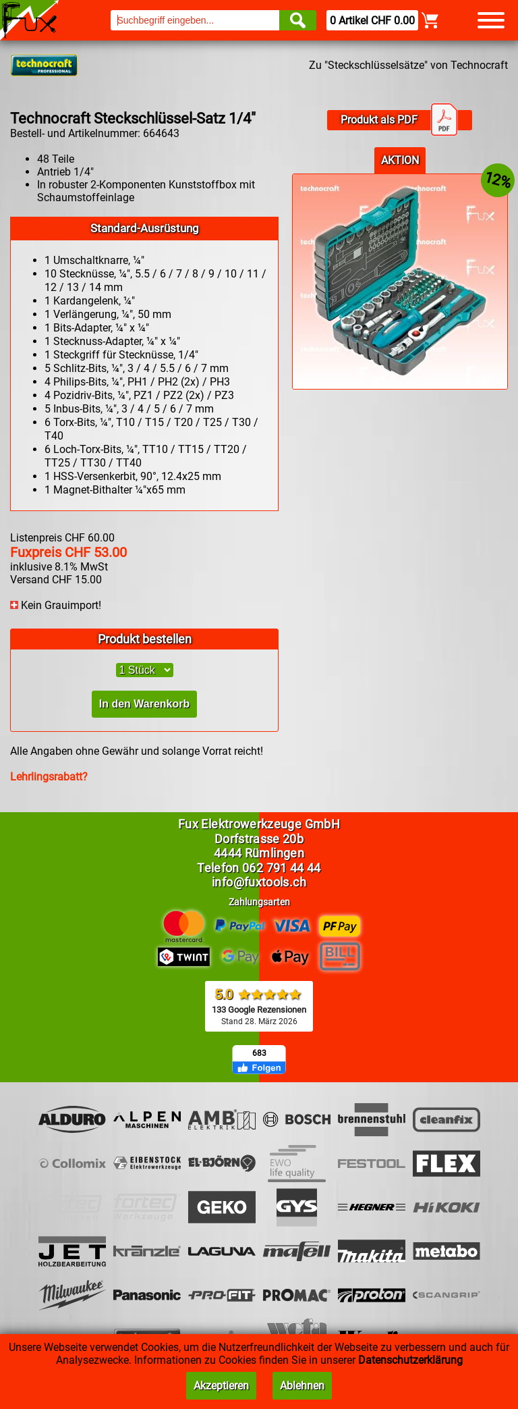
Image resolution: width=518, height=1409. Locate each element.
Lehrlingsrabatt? (49, 776)
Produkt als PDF (399, 120)
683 (259, 1053)
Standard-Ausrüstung (144, 228)
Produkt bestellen (145, 639)
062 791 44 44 (281, 868)
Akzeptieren (221, 1385)
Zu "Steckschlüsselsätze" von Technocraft (408, 65)
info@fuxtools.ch (259, 882)
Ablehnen (302, 1385)
